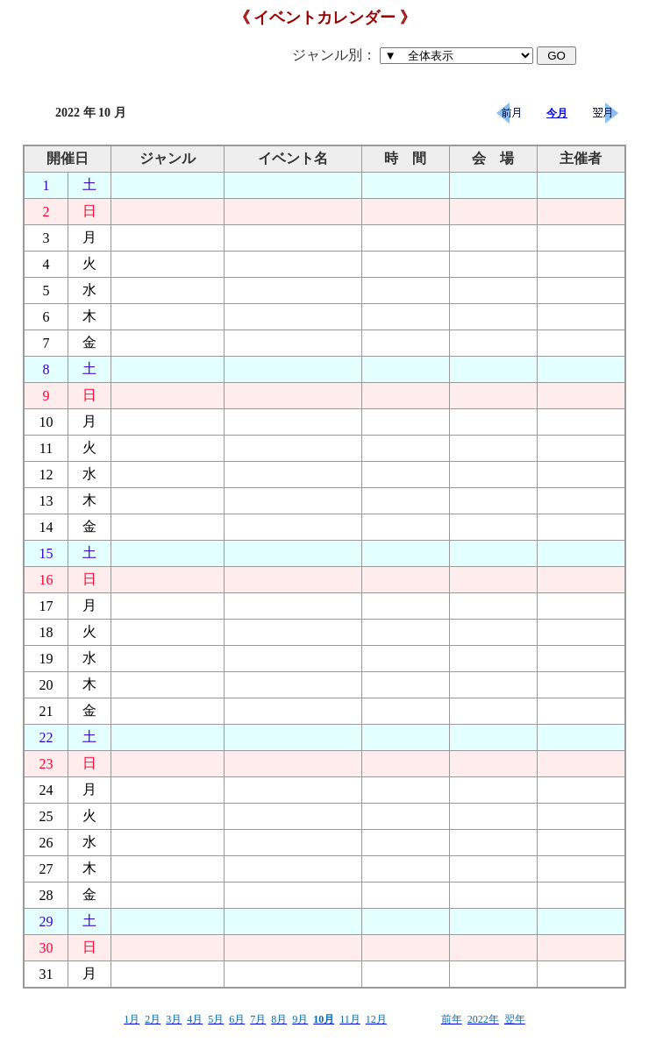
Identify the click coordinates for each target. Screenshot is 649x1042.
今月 (556, 113)
